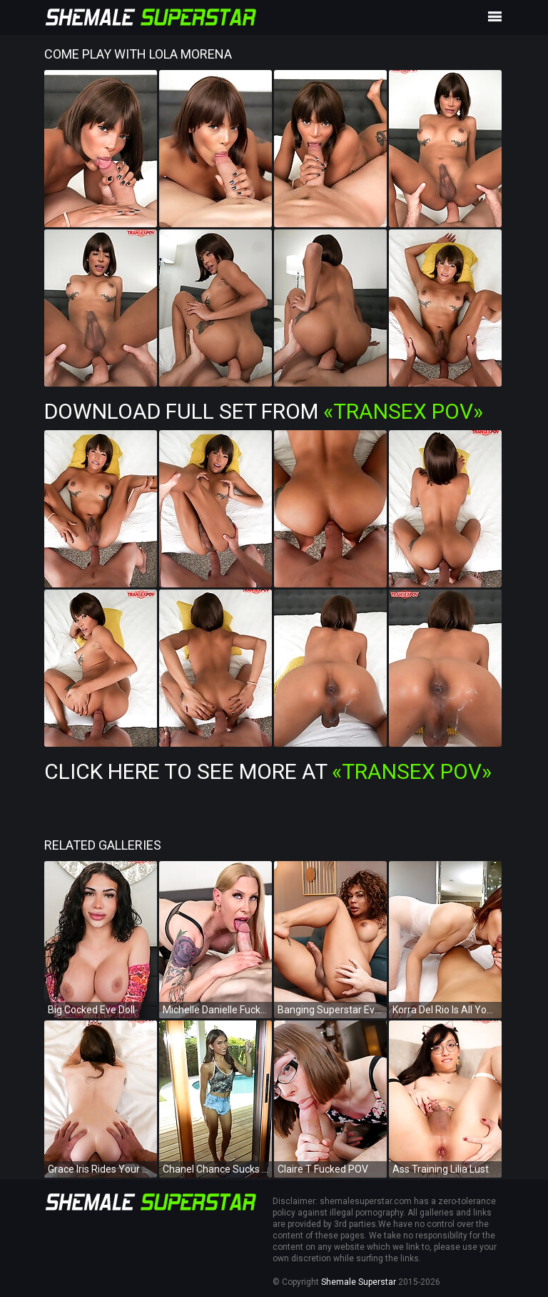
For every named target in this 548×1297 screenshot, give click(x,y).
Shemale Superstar (358, 1282)
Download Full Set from (263, 411)
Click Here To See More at (268, 771)
